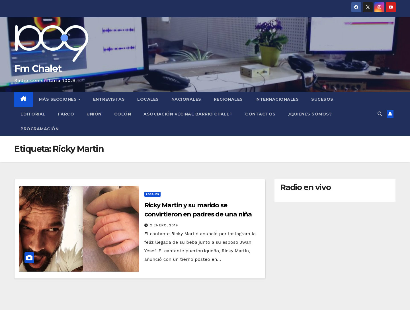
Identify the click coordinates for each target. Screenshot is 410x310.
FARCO (66, 114)
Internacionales (277, 99)
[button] (380, 114)
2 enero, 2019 (164, 225)
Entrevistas (109, 99)
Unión (94, 114)
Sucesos (322, 99)
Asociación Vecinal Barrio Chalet (188, 114)
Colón (122, 114)
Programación (39, 128)
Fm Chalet (38, 69)
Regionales (228, 99)
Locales (148, 99)
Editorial (33, 114)
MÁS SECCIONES (58, 99)
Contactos (260, 114)
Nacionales (186, 99)
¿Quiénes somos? (310, 114)
